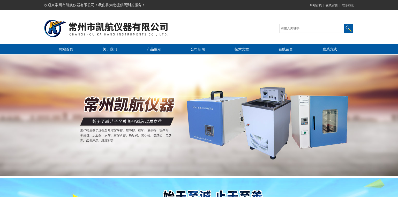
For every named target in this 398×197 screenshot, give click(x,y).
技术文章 (242, 49)
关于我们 (110, 49)
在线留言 (332, 5)
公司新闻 (198, 49)
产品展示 (154, 49)
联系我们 (348, 5)
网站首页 (316, 5)
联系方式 (329, 49)
